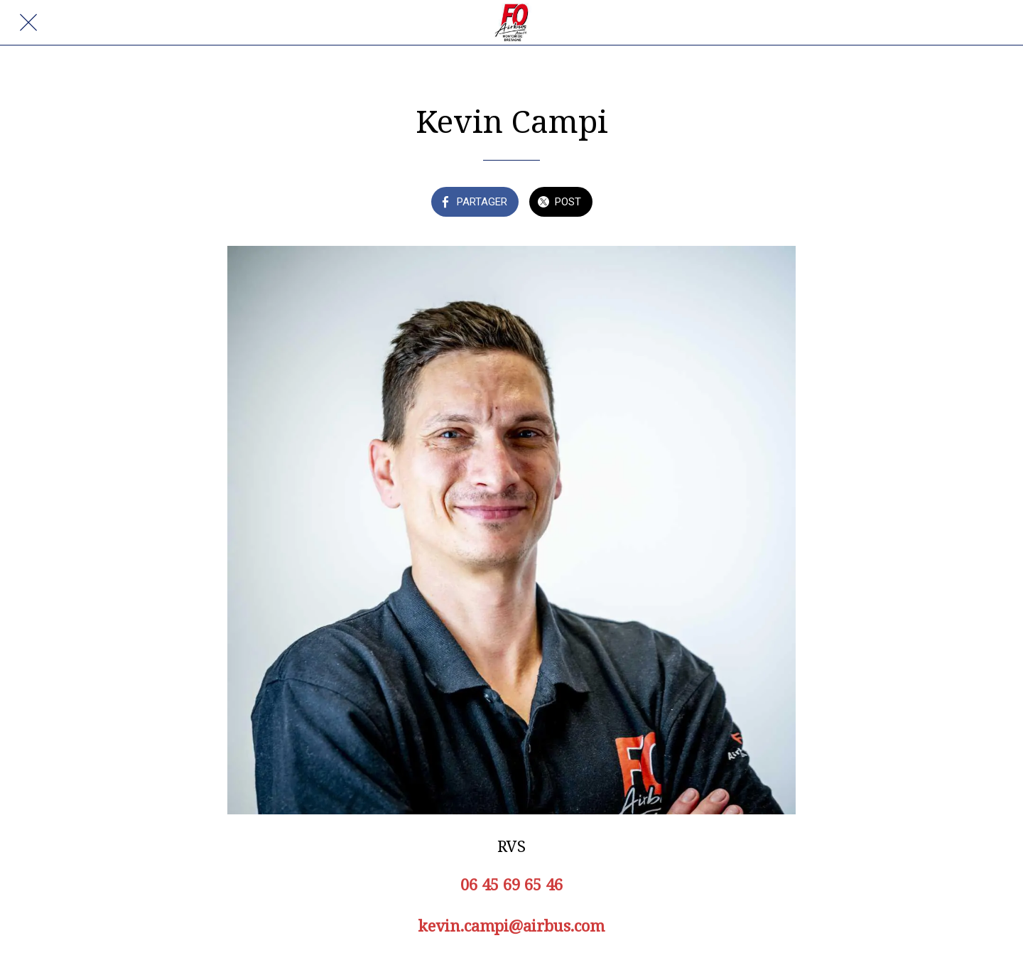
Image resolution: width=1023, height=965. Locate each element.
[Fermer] (28, 22)
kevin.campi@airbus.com (511, 925)
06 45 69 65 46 (511, 884)
